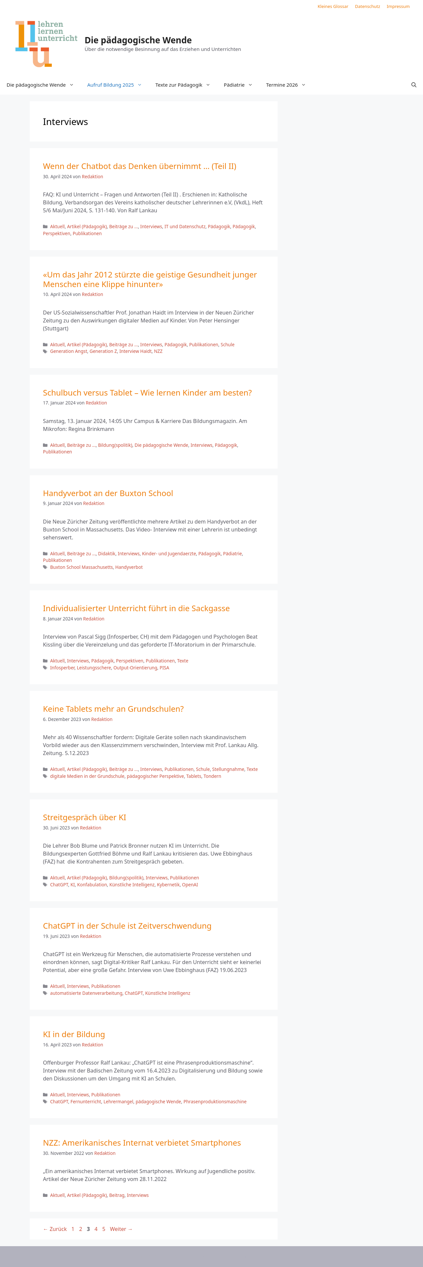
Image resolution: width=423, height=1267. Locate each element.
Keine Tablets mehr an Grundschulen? (113, 708)
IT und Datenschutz (185, 226)
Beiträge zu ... (123, 226)
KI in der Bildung (74, 1034)
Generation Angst (68, 351)
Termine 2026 (289, 85)
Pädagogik (219, 226)
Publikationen (87, 233)
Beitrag (116, 1195)
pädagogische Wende (158, 1101)
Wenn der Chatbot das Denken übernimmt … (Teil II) (139, 165)
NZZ (158, 351)
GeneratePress (266, 1256)
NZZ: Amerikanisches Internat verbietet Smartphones (142, 1142)
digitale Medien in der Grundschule (87, 776)
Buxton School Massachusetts (81, 567)
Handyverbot (129, 567)
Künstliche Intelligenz (132, 884)
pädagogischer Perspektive (155, 776)
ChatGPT (59, 884)
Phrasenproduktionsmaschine (215, 1101)
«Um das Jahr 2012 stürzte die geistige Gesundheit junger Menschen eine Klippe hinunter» (150, 279)
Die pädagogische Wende (138, 40)
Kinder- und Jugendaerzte (169, 553)
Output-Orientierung (135, 667)
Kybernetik (168, 884)
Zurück (55, 1229)
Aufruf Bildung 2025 (118, 85)
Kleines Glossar (333, 6)
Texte (182, 660)
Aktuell (57, 226)
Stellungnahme (228, 769)
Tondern (212, 776)
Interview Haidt (135, 351)
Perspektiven (56, 233)
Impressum (398, 6)
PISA (164, 667)
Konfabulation (92, 884)
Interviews (151, 226)
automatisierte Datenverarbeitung (86, 993)
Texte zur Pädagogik (186, 85)
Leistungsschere (94, 667)
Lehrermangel (118, 1101)
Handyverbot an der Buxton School (108, 492)
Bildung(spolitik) (115, 445)
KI (72, 884)
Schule (228, 344)
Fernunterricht (85, 1101)
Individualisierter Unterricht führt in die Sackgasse (136, 608)
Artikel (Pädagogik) (87, 226)
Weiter (121, 1229)
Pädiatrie (241, 85)
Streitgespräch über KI (84, 817)
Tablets (193, 776)
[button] (414, 85)
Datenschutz (367, 6)
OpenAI (190, 884)
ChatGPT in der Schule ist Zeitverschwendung (127, 925)
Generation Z (103, 351)
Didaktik (106, 553)
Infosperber (62, 667)
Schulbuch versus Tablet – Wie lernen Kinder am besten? (147, 392)
